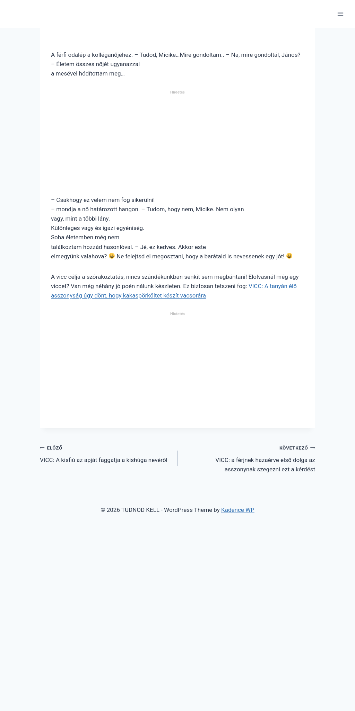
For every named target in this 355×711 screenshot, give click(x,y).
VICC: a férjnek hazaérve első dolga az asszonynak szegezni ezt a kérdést (249, 458)
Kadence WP (237, 509)
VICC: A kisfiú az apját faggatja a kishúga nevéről (106, 453)
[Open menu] (340, 13)
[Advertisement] (177, 145)
